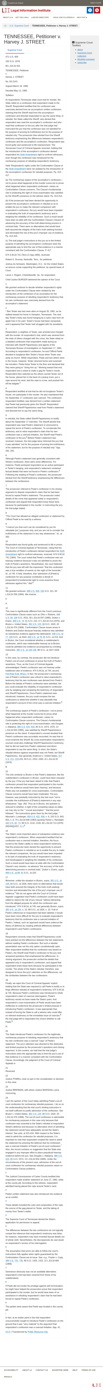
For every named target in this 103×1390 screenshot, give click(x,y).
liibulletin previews (86, 59)
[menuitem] (7, 17)
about (80, 50)
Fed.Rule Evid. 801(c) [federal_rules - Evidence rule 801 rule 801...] (15, 674)
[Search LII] (97, 10)
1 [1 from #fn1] (20, 383)
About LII (7, 17)
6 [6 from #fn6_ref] (5, 1247)
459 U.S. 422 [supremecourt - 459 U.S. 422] (33, 816)
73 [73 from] (19, 823)
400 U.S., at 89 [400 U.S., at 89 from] (12, 873)
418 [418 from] (32, 727)
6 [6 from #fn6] (24, 825)
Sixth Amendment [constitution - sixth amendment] (28, 154)
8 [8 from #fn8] (60, 1015)
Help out (81, 17)
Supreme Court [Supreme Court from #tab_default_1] (15, 50)
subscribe (82, 62)
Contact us (42, 1370)
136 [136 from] (34, 650)
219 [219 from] (17, 759)
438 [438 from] (43, 816)
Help (74, 1370)
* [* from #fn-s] (61, 1145)
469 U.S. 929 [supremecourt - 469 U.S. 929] (33, 591)
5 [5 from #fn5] (61, 702)
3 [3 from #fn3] (59, 471)
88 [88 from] (43, 624)
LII (5, 26)
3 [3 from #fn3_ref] (5, 1201)
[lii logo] (32, 10)
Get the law (21, 17)
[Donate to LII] (90, 10)
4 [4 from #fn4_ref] (5, 1215)
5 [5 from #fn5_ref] (5, 1226)
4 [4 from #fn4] (32, 582)
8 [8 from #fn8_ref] (5, 1282)
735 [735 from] (21, 1261)
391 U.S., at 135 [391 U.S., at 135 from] (24, 650)
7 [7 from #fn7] (15, 893)
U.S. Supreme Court (19, 26)
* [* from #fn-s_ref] (5, 1313)
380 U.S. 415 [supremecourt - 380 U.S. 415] (23, 727)
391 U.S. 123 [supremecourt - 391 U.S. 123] (35, 624)
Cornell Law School (15, 3)
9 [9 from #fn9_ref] (5, 1302)
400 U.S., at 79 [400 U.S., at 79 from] (35, 637)
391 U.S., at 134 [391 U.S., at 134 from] (13, 909)
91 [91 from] (26, 621)
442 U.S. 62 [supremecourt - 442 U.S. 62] (11, 823)
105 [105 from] (42, 591)
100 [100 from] (15, 618)
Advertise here (60, 1370)
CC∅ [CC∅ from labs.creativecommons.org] (7, 1332)
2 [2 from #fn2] (26, 437)
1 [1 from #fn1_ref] (5, 1172)
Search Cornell (95, 3)
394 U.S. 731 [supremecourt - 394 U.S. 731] (11, 1261)
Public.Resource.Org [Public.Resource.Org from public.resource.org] (38, 1332)
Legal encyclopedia (63, 17)
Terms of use (89, 1370)
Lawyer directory (40, 17)
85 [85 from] (11, 1159)
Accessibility (11, 1370)
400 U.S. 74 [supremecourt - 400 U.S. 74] (18, 621)
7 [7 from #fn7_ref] (5, 1267)
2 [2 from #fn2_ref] (5, 1190)
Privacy (8, 1377)
